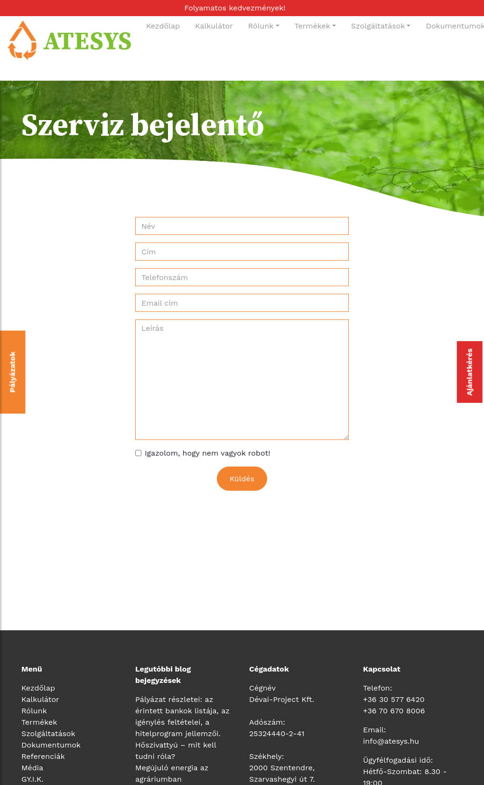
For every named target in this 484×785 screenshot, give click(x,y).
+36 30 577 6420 (394, 699)
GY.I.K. (32, 779)
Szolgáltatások (378, 25)
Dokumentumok (51, 744)
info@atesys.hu (391, 741)
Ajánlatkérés (469, 372)
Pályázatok (12, 372)
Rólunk (261, 25)
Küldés (242, 478)
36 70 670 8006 (396, 710)
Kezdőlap (163, 25)
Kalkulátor (214, 25)
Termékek (312, 25)
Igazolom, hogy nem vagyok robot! (207, 453)
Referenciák (43, 756)
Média (32, 767)
